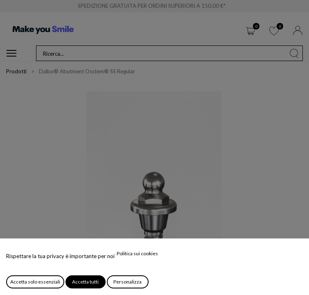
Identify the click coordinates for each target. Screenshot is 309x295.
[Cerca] (294, 53)
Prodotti (16, 71)
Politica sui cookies (137, 253)
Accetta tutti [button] (85, 282)
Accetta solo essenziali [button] (35, 282)
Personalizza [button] (127, 282)
